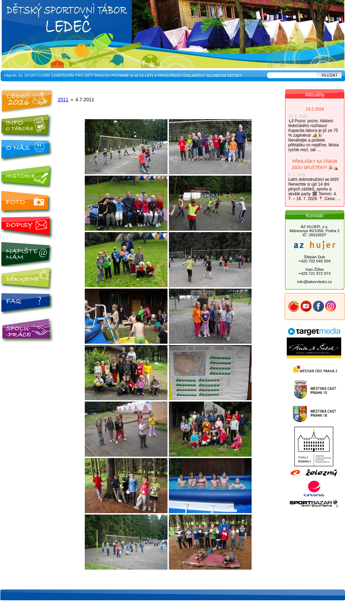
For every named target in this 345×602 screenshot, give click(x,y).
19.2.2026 (315, 109)
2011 (63, 99)
